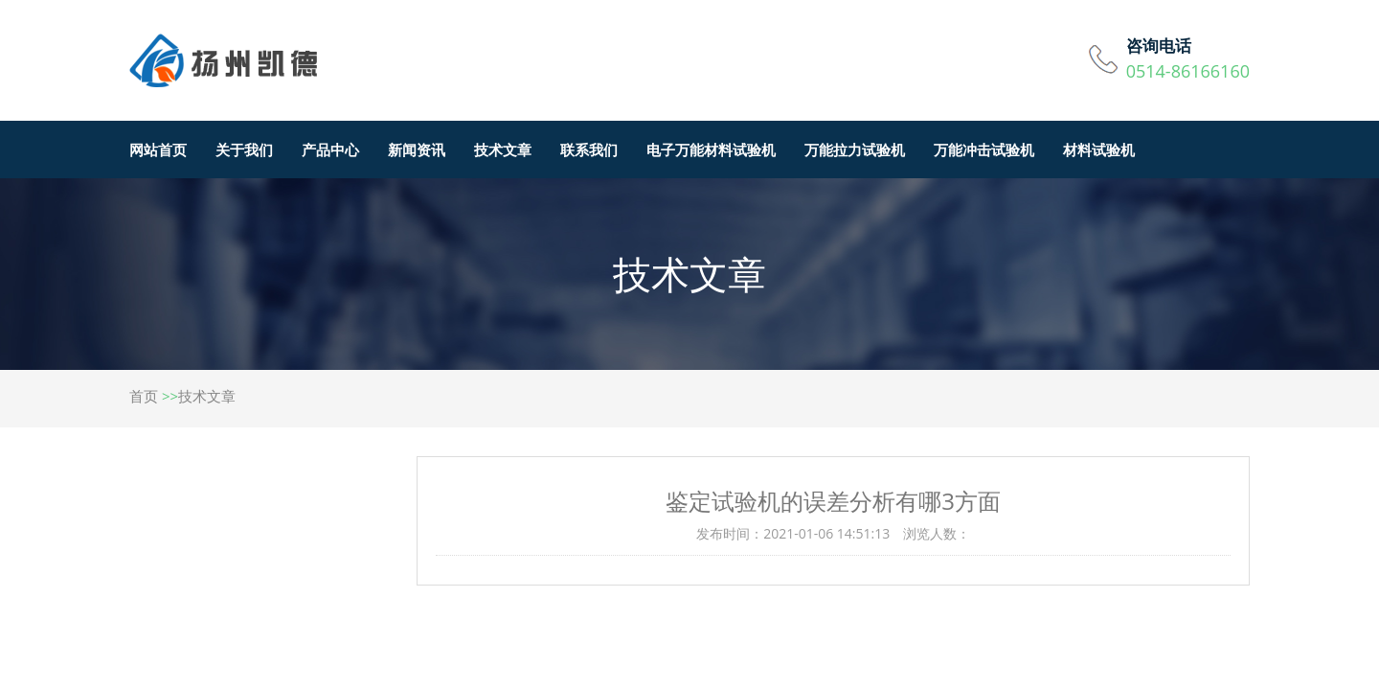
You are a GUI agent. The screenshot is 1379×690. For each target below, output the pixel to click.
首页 (143, 395)
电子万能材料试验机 (711, 149)
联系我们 (589, 149)
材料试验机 (1099, 149)
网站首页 (158, 149)
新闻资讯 (416, 149)
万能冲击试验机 (984, 149)
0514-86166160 (1188, 70)
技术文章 (502, 149)
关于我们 (244, 149)
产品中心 (330, 149)
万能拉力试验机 (854, 149)
